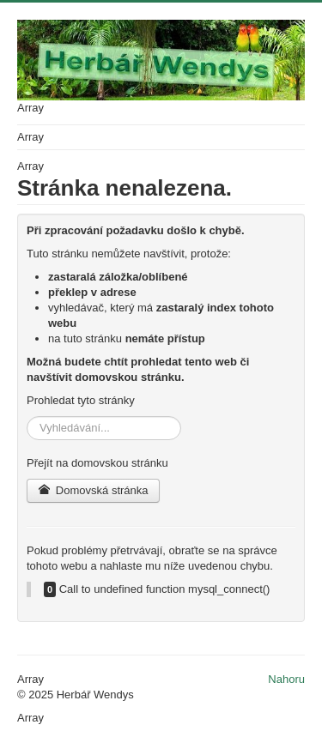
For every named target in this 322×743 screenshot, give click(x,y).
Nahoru (286, 679)
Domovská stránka (93, 490)
